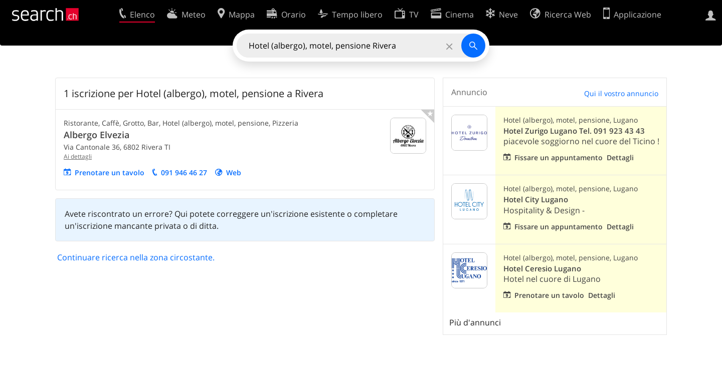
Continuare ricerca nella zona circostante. (136, 257)
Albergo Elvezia (96, 135)
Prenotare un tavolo (109, 172)
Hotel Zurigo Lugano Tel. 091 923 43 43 (574, 131)
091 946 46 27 (184, 172)
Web (233, 172)
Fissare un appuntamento (558, 157)
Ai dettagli (78, 156)
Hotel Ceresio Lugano (542, 268)
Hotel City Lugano (535, 199)
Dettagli (620, 157)
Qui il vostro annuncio (621, 93)
